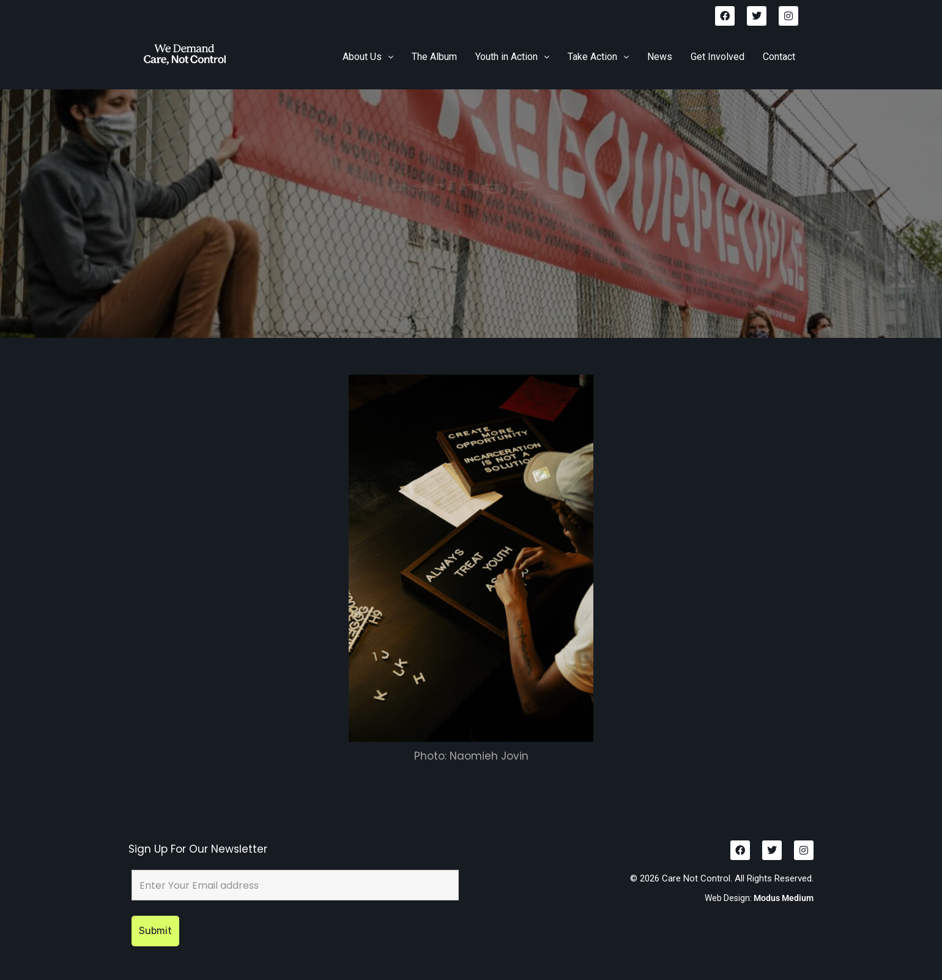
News (659, 56)
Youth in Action (512, 56)
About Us (368, 56)
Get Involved (717, 56)
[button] (367, 57)
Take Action (598, 56)
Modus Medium (784, 898)
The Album (434, 56)
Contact (779, 56)
